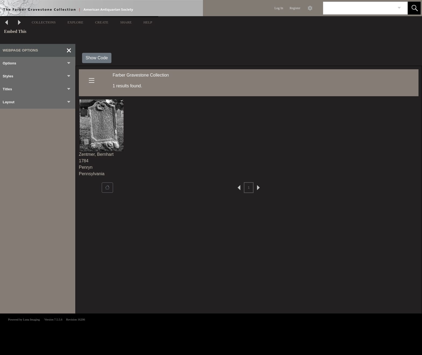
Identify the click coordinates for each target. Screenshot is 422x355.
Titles (37, 89)
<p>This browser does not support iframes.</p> (211, 333)
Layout (37, 102)
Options (37, 63)
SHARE (126, 22)
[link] (399, 8)
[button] (414, 8)
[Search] (359, 8)
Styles (37, 76)
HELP (147, 22)
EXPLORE (75, 22)
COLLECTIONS (44, 22)
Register (295, 8)
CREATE (101, 22)
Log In (279, 8)
